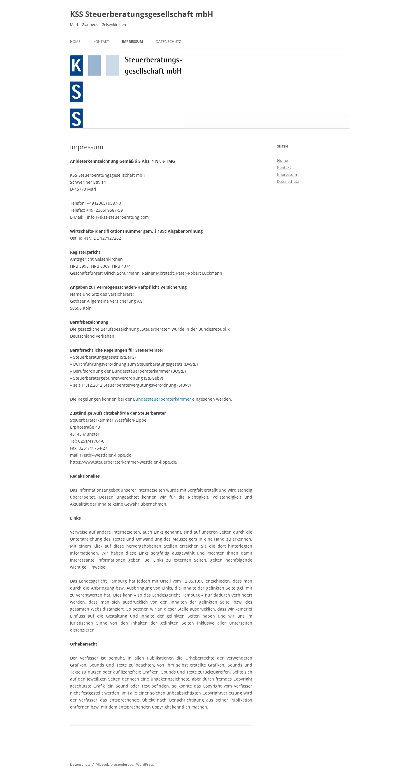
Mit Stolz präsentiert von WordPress (125, 764)
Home (75, 41)
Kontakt (101, 41)
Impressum (132, 41)
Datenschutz (168, 41)
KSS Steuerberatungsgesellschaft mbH (141, 14)
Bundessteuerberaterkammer (162, 399)
